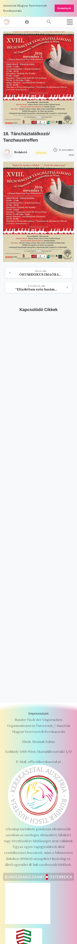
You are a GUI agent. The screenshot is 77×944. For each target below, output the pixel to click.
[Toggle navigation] (70, 22)
